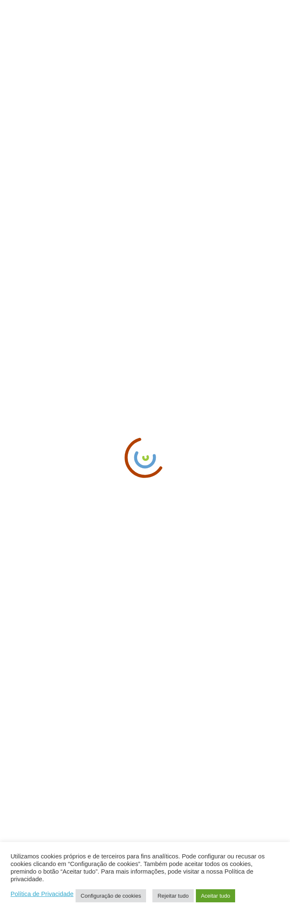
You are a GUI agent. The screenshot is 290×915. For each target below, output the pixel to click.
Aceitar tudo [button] (215, 896)
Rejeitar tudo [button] (173, 896)
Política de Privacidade (42, 894)
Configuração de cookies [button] (111, 896)
